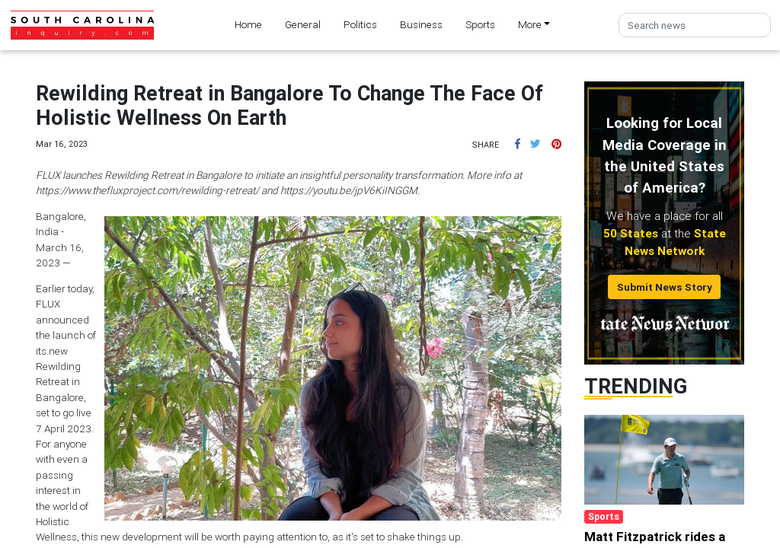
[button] (517, 144)
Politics (360, 24)
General (303, 24)
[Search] (694, 25)
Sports (480, 24)
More (530, 24)
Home (248, 24)
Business (421, 24)
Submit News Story (664, 287)
